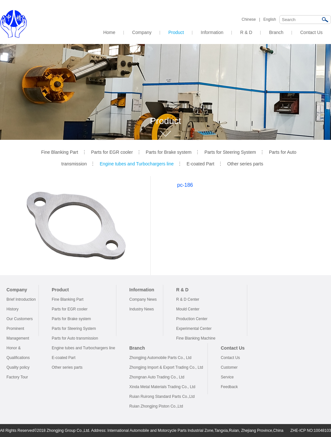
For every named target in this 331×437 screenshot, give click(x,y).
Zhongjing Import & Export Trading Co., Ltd (166, 367)
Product (176, 32)
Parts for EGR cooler (112, 152)
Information (212, 32)
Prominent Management (17, 333)
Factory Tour (17, 377)
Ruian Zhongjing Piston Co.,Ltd (156, 406)
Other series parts (245, 163)
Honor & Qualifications (18, 353)
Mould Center (187, 309)
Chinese (248, 19)
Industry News (141, 309)
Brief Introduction (21, 299)
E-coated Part (200, 163)
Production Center (192, 319)
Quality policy (17, 367)
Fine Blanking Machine (195, 338)
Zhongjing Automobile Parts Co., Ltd (160, 357)
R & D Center (187, 299)
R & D (246, 32)
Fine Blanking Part (59, 152)
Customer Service (229, 372)
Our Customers (19, 319)
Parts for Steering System (230, 152)
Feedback (229, 387)
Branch (276, 32)
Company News (143, 299)
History (12, 309)
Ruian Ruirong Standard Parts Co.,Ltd (162, 396)
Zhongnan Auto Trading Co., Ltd (156, 377)
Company (142, 32)
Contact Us (311, 32)
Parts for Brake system (169, 152)
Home (109, 32)
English (269, 19)
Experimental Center (193, 328)
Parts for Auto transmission (75, 338)
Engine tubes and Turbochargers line (137, 163)
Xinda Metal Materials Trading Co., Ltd (162, 387)
